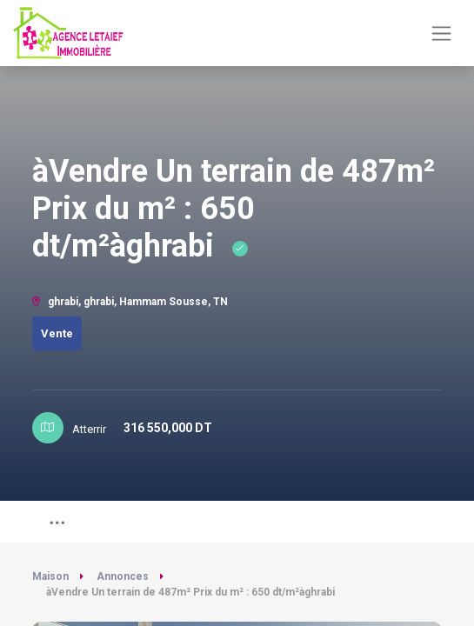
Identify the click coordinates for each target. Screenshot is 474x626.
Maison (50, 576)
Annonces (123, 576)
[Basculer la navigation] (441, 33)
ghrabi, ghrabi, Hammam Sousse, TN (130, 302)
